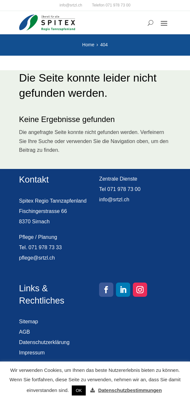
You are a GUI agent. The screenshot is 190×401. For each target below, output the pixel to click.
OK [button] (79, 390)
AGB (24, 332)
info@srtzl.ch (70, 5)
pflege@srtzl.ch (37, 258)
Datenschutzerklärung (44, 342)
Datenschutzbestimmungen (130, 390)
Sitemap (28, 321)
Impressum (32, 352)
